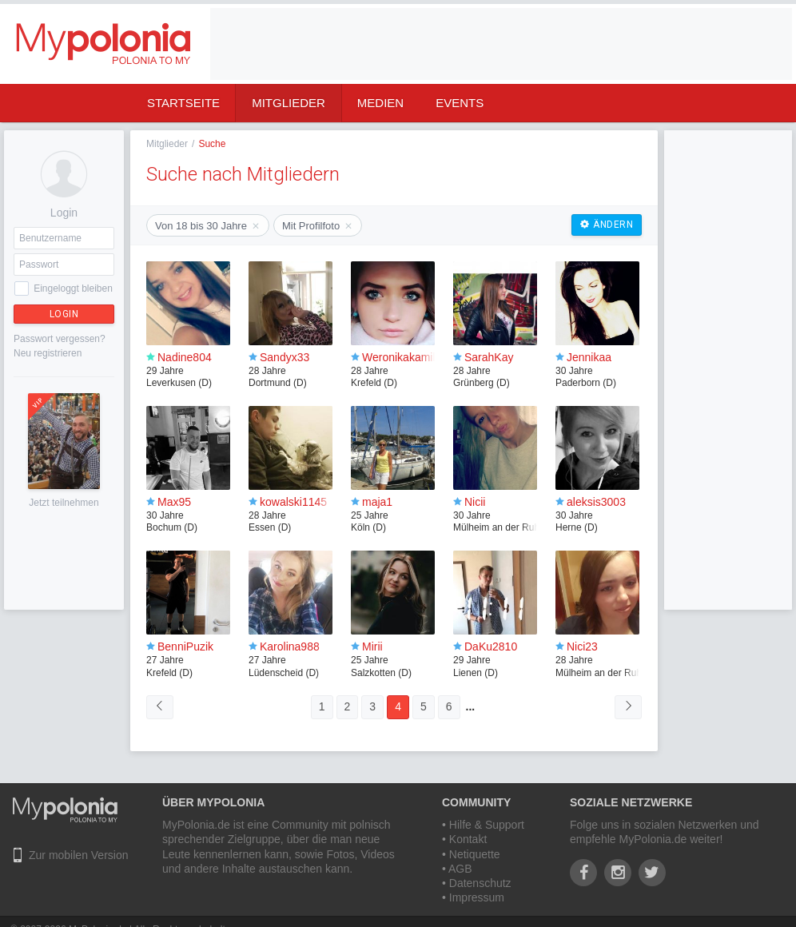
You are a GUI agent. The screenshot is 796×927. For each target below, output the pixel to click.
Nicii (474, 501)
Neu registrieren (48, 353)
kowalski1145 (293, 501)
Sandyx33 (284, 357)
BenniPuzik (185, 646)
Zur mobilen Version (79, 855)
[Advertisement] (267, 58)
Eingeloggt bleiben (73, 288)
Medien (380, 102)
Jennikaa (589, 357)
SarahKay (488, 357)
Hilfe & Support (486, 824)
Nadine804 (184, 357)
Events (460, 102)
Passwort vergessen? (59, 338)
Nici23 (582, 646)
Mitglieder (288, 102)
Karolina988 (290, 646)
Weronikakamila (401, 357)
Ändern (607, 224)
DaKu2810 (490, 646)
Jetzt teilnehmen (63, 502)
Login (64, 314)
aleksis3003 (596, 501)
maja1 (377, 501)
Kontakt (468, 839)
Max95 (174, 501)
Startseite (183, 102)
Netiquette (474, 854)
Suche (211, 143)
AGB (460, 868)
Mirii (372, 646)
